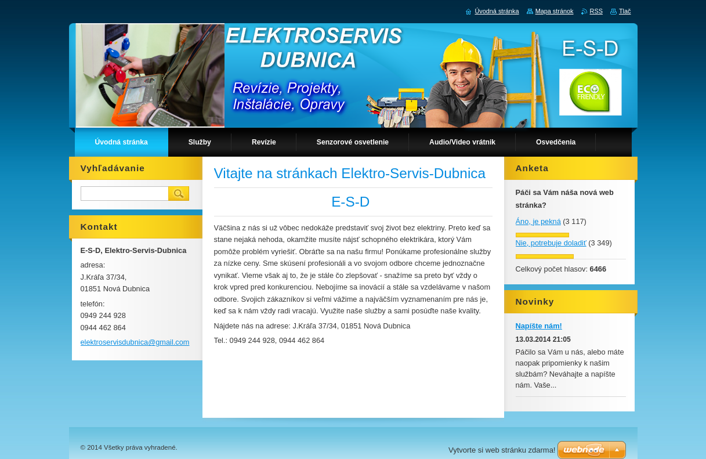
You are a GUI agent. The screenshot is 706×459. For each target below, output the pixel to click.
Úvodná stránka (497, 11)
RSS (596, 11)
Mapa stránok (554, 11)
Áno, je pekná (538, 221)
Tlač (625, 11)
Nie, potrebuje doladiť (551, 242)
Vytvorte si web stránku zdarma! (501, 450)
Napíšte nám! (539, 325)
